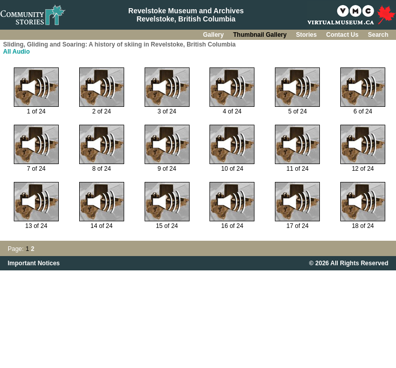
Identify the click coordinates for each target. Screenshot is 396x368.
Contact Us (343, 34)
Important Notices (34, 263)
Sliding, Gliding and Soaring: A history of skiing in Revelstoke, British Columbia (119, 44)
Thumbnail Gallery (260, 34)
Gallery (214, 34)
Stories (307, 34)
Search (378, 34)
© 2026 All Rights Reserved (348, 263)
